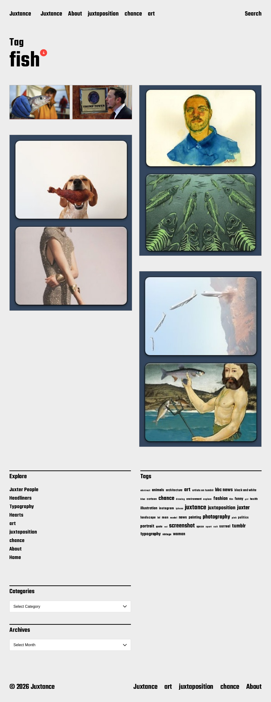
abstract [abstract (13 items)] (145, 491)
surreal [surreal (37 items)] (224, 526)
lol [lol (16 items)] (158, 518)
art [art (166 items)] (187, 490)
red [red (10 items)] (165, 527)
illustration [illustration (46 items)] (148, 508)
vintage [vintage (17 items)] (166, 534)
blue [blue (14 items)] (142, 499)
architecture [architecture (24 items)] (174, 490)
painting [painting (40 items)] (195, 517)
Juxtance (20, 14)
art (151, 14)
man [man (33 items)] (165, 517)
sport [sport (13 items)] (209, 527)
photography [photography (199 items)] (216, 517)
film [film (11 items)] (231, 499)
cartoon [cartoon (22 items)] (152, 499)
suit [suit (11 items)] (215, 527)
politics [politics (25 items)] (243, 517)
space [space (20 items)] (200, 526)
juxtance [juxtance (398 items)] (195, 508)
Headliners (20, 498)
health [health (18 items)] (254, 499)
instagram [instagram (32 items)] (166, 508)
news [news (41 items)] (183, 517)
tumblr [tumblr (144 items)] (239, 526)
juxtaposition (103, 14)
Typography (21, 507)
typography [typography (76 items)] (150, 534)
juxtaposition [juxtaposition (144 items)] (221, 508)
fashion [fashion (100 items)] (220, 498)
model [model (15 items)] (173, 518)
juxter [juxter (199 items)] (243, 507)
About (75, 14)
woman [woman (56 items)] (179, 534)
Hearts (16, 515)
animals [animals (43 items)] (158, 490)
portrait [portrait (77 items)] (147, 526)
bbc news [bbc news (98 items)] (224, 490)
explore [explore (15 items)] (207, 499)
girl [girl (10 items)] (246, 499)
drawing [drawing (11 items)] (180, 499)
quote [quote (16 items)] (159, 527)
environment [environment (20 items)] (194, 499)
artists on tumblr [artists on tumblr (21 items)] (203, 490)
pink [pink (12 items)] (234, 518)
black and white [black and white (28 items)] (245, 490)
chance (133, 14)
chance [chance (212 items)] (166, 498)
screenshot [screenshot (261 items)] (182, 526)
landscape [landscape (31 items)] (148, 517)
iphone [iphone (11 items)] (179, 508)
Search (253, 14)
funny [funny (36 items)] (239, 499)
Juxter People (23, 490)
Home (15, 558)
